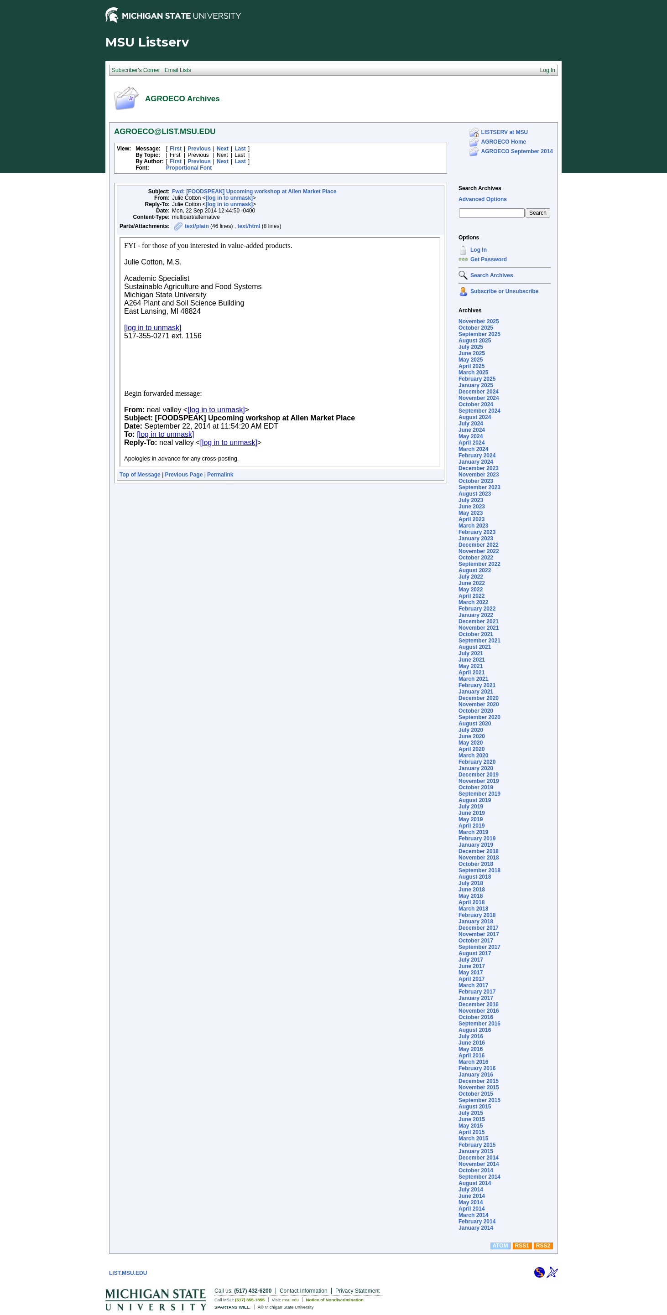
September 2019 (479, 794)
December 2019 (479, 774)
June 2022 (472, 583)
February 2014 (477, 1221)
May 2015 (471, 1126)
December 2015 (479, 1081)
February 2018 (477, 915)
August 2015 (475, 1106)
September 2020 (479, 717)
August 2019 (475, 800)
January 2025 (476, 385)
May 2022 (471, 589)
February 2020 (477, 762)
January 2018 (476, 921)
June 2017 (472, 966)
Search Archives (480, 188)
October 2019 (476, 787)
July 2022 (471, 577)
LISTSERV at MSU (504, 132)
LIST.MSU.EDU (128, 1273)
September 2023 (479, 487)
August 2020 (475, 723)
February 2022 (477, 609)
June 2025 (472, 353)
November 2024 (479, 398)
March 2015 (473, 1138)
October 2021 (476, 634)
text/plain (197, 226)
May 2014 (471, 1202)
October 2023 (476, 481)
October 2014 (476, 1170)
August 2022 (475, 570)
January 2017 (476, 998)
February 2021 (477, 685)
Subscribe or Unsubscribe (504, 291)
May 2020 (471, 743)
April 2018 (472, 902)
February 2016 (477, 1068)
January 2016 (476, 1075)
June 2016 (472, 1043)
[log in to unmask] (229, 198)
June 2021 (472, 660)
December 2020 (479, 698)
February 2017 (477, 992)
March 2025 (473, 372)
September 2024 (479, 411)
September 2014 (479, 1177)
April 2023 (472, 519)
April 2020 (472, 749)
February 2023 (477, 532)
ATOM (500, 1246)
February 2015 (477, 1145)
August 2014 (475, 1183)
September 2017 (479, 947)
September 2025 (479, 334)
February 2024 (477, 455)
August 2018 (475, 877)
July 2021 (471, 653)
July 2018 (471, 883)
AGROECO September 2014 (517, 151)
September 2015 (479, 1100)
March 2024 (473, 449)
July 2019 (471, 806)
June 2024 (472, 430)
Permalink (220, 474)
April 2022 (472, 596)
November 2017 (479, 934)
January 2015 (476, 1151)
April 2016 (472, 1055)
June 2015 (472, 1119)
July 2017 (471, 960)
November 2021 (479, 628)
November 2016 (479, 1011)
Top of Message (140, 474)
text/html (248, 226)
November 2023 (479, 474)
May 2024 (471, 436)
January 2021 (476, 692)
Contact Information (304, 1291)
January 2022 (476, 615)
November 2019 (479, 781)
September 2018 (479, 870)
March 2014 (473, 1215)
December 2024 (479, 391)
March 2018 (473, 909)
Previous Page (184, 474)
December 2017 (479, 928)
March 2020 (473, 755)
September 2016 (479, 1023)
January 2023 (476, 538)
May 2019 (471, 819)
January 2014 (476, 1228)
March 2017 (473, 985)
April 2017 (472, 979)
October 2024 (476, 404)
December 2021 (479, 621)
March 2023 (473, 526)
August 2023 (475, 494)
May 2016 (471, 1049)
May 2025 (471, 360)
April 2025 (472, 366)
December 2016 (479, 1004)
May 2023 (471, 513)
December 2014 (479, 1158)
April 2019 (472, 826)
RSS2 (543, 1246)
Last (240, 148)
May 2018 (471, 896)
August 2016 (475, 1030)
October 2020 (476, 711)
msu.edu (290, 1299)
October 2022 (476, 557)
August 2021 (475, 647)
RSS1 (522, 1246)
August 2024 (475, 417)
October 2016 (476, 1017)
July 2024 (471, 423)
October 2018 (476, 864)
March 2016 (473, 1062)
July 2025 (471, 347)
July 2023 (471, 500)
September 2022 (479, 564)
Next (223, 148)
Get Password (488, 259)
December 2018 (479, 851)
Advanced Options (483, 199)
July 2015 (471, 1113)
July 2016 (471, 1036)
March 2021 (473, 679)
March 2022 (473, 602)
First (176, 148)
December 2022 (479, 545)
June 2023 (472, 506)
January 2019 (476, 845)
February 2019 (477, 838)
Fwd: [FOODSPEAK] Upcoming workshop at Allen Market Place (254, 191)
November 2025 (479, 321)
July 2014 (471, 1189)
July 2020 (471, 730)
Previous (199, 148)
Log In (478, 250)
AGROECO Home (503, 142)
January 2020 (476, 768)
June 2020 (472, 736)
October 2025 (476, 328)
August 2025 (475, 340)
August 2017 (475, 953)
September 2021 (479, 640)
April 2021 (472, 672)
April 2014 (472, 1209)
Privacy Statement (357, 1291)
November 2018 (479, 857)
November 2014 (479, 1164)
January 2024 (476, 462)
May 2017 (471, 972)
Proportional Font (189, 168)
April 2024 (472, 443)
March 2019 (473, 832)
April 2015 (472, 1132)
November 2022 (479, 551)
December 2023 (479, 468)
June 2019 (472, 813)
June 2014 (472, 1196)
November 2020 (479, 704)
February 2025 (477, 379)
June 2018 (472, 889)
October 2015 (476, 1094)
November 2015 (479, 1087)
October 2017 (476, 940)
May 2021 (471, 666)
